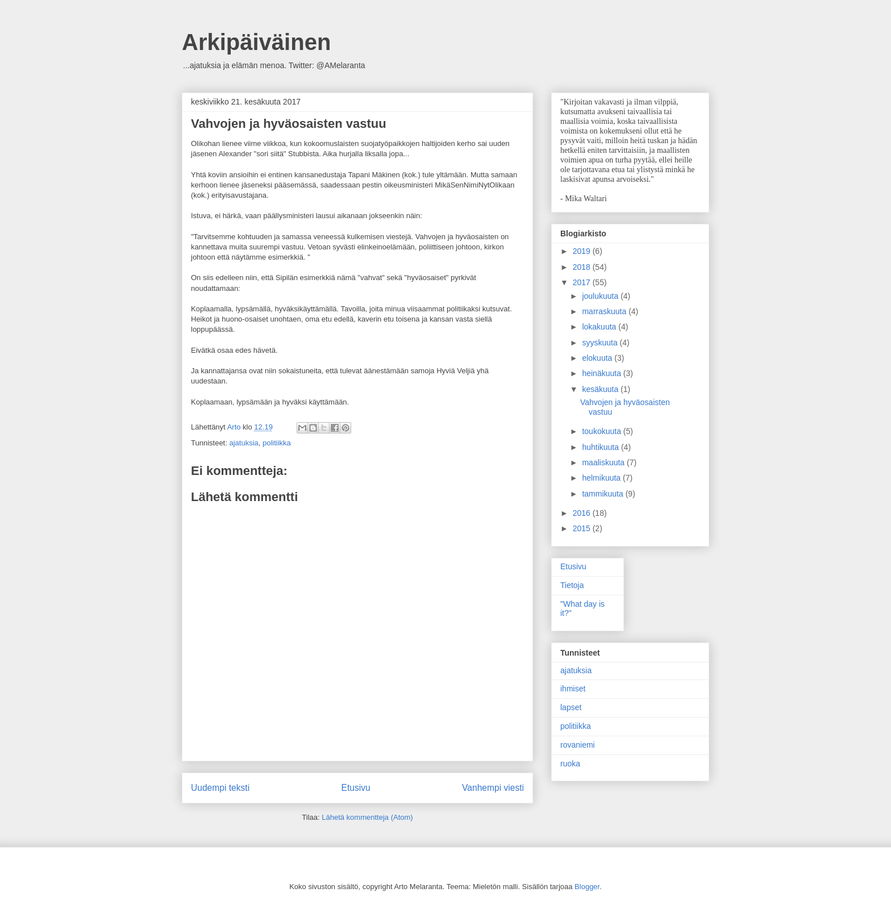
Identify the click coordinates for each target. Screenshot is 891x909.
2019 (583, 251)
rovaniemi (577, 744)
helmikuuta (602, 477)
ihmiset (572, 688)
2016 (583, 513)
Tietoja (572, 585)
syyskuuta (600, 342)
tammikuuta (603, 493)
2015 (583, 528)
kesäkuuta (601, 389)
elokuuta (598, 357)
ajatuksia (243, 443)
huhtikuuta (601, 447)
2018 (583, 267)
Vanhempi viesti (493, 788)
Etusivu (356, 788)
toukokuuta (602, 431)
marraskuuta (605, 311)
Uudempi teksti (220, 788)
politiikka (277, 443)
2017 (583, 282)
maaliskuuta (604, 462)
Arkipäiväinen (256, 42)
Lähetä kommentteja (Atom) (367, 817)
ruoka (570, 763)
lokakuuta (600, 326)
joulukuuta (601, 296)
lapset (570, 707)
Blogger (586, 886)
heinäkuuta (602, 373)
